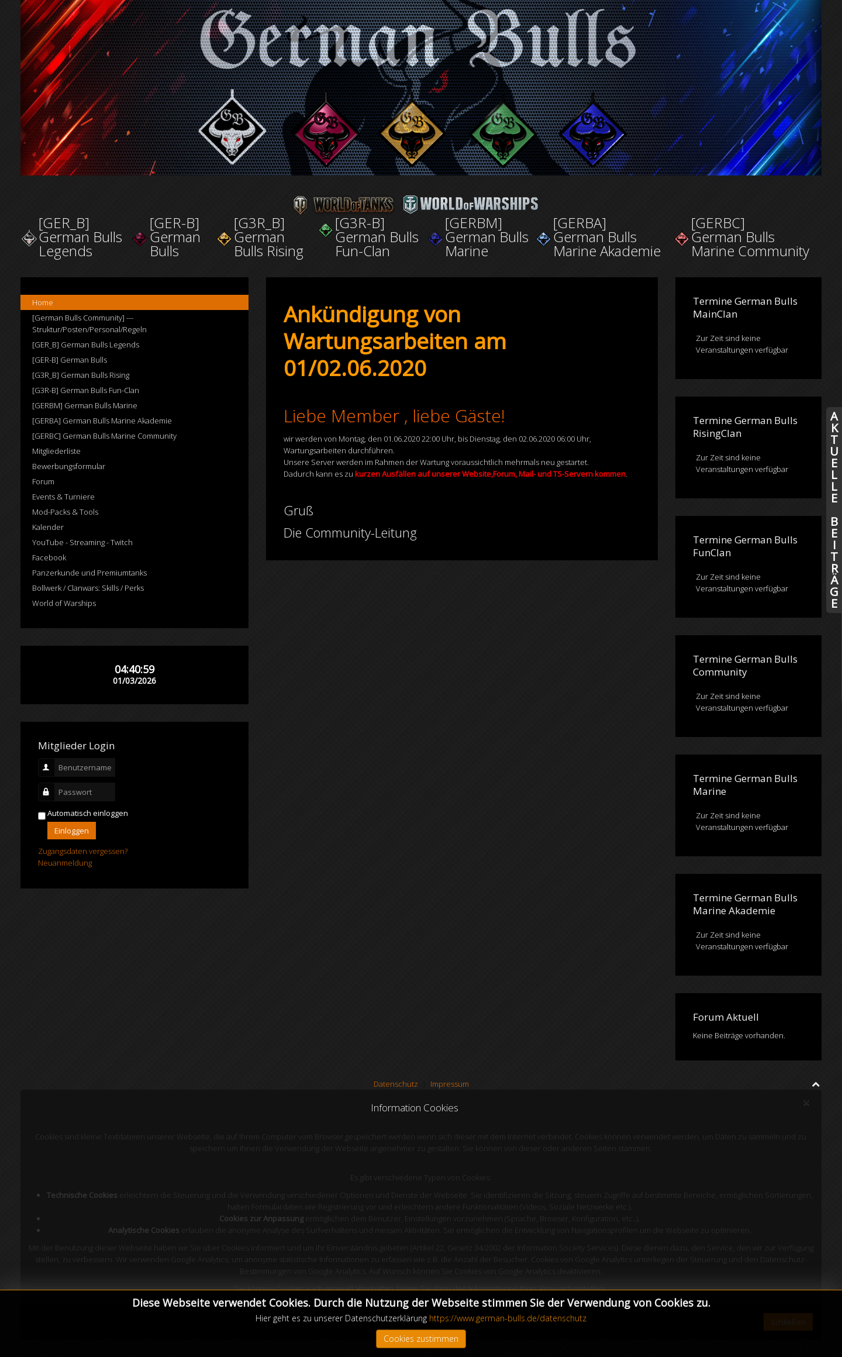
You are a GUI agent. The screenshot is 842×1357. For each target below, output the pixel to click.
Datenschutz (396, 1084)
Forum (43, 481)
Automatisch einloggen (87, 813)
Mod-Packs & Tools (65, 512)
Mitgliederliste (56, 451)
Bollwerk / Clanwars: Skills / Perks (88, 588)
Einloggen (71, 830)
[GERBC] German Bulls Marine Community (104, 435)
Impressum (449, 1084)
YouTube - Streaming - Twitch (82, 542)
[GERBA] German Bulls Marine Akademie (102, 420)
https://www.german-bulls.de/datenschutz (507, 1318)
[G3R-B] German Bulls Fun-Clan (85, 390)
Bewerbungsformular (68, 466)
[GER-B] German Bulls (69, 359)
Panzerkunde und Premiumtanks (89, 572)
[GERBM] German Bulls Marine (84, 405)
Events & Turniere (63, 496)
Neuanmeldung (65, 862)
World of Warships (64, 603)
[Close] (806, 1102)
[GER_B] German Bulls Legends (85, 344)
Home (42, 302)
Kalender (48, 527)
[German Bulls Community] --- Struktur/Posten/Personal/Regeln (89, 323)
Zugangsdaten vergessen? (82, 851)
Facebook (49, 557)
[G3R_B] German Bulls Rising (80, 375)
